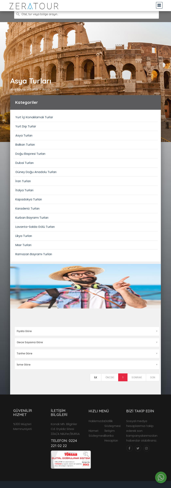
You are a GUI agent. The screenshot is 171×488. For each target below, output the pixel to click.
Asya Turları (50, 89)
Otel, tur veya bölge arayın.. (39, 14)
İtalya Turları (24, 190)
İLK (95, 377)
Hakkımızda (97, 421)
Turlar (34, 89)
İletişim (109, 431)
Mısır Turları (23, 245)
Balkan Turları (25, 145)
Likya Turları (23, 236)
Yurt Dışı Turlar (25, 126)
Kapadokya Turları (28, 199)
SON (152, 377)
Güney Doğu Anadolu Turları (35, 172)
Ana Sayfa (17, 89)
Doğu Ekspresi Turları (30, 154)
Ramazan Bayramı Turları (33, 254)
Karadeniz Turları (27, 208)
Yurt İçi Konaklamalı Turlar (34, 117)
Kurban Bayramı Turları (31, 218)
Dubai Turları (24, 163)
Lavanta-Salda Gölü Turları (35, 227)
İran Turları (23, 181)
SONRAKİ (137, 377)
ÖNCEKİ (109, 377)
